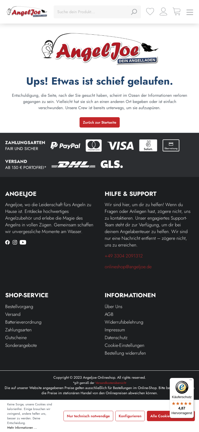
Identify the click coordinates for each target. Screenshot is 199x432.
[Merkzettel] (150, 12)
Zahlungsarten (18, 329)
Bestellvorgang (19, 306)
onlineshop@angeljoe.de (128, 266)
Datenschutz (116, 337)
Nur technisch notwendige (88, 416)
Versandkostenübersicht (110, 383)
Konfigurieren (130, 416)
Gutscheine (16, 337)
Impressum (115, 329)
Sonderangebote (21, 345)
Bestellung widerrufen (125, 353)
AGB (109, 314)
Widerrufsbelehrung (124, 322)
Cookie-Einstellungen (124, 345)
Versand (12, 314)
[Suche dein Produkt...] (91, 11)
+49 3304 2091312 (124, 255)
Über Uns (113, 306)
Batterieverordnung (23, 322)
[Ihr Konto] (163, 12)
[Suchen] (134, 11)
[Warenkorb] (177, 12)
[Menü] (190, 12)
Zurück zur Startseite (99, 122)
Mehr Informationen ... (22, 427)
